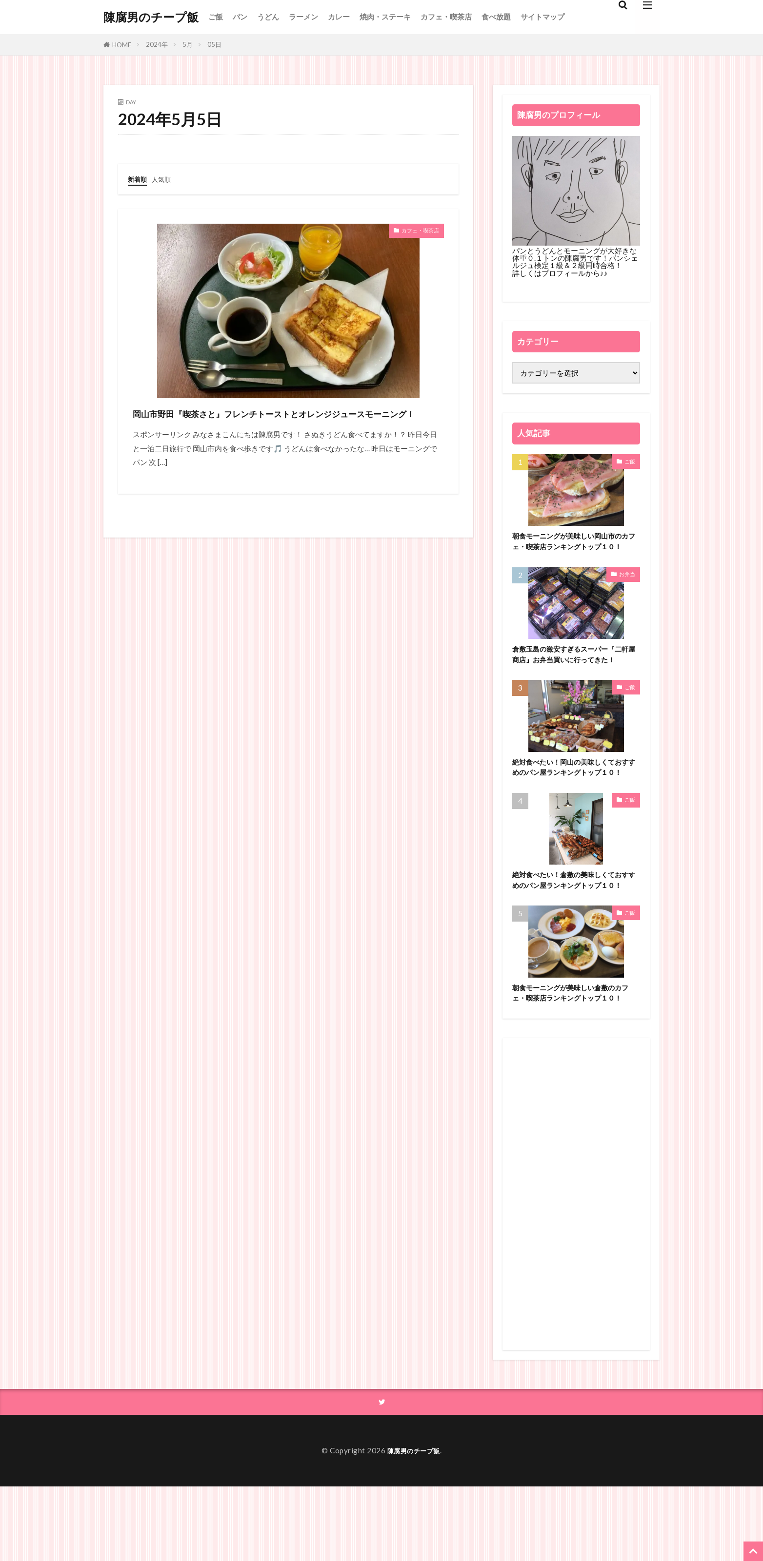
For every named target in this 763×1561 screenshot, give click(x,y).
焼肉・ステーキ (385, 16)
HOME (121, 44)
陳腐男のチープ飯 (151, 17)
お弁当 (627, 588)
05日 (214, 44)
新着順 (139, 178)
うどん (268, 16)
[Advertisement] (576, 1267)
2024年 (157, 44)
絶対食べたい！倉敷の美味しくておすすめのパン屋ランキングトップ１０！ (574, 931)
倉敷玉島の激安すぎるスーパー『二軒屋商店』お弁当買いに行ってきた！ (574, 676)
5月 (187, 44)
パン (240, 16)
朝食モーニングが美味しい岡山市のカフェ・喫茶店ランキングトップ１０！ (574, 549)
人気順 (166, 178)
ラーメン (303, 16)
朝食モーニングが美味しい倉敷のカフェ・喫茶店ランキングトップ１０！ (574, 1059)
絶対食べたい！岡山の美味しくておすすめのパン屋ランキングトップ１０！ (574, 804)
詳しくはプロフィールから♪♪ (559, 273)
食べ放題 (496, 16)
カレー (339, 16)
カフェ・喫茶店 (446, 16)
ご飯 (215, 16)
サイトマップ (542, 16)
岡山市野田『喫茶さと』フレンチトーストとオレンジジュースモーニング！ (288, 421)
